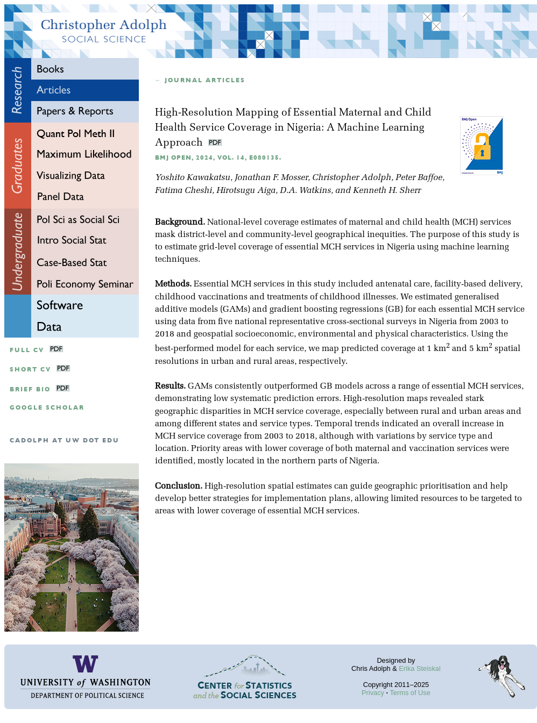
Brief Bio (30, 389)
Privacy (373, 693)
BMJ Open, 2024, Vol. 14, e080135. (218, 157)
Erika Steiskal (420, 668)
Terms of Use (410, 693)
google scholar (47, 407)
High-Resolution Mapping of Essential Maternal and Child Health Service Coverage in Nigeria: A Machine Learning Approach (293, 128)
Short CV (30, 369)
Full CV (27, 350)
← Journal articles (200, 80)
